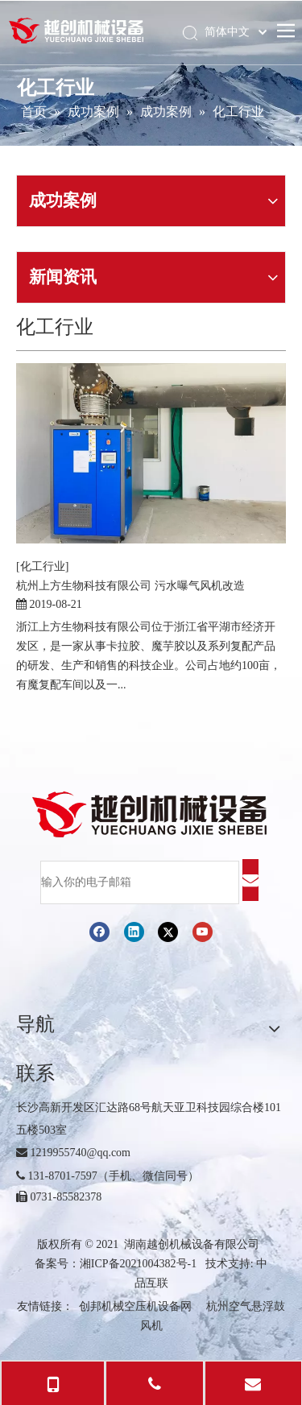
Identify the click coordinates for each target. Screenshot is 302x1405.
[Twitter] (168, 931)
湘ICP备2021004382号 (134, 1264)
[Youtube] (202, 931)
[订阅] (250, 880)
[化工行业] (42, 566)
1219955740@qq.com (73, 1153)
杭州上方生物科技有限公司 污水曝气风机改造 (130, 586)
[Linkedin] (134, 931)
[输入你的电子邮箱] (139, 882)
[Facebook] (99, 931)
